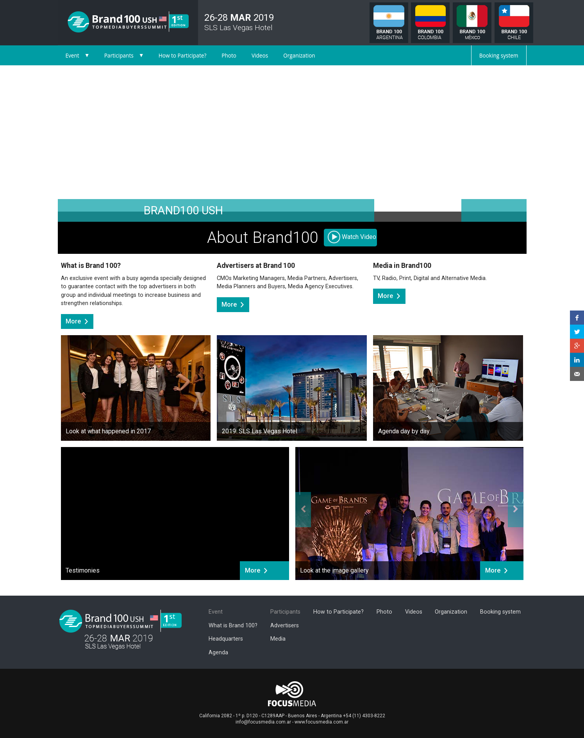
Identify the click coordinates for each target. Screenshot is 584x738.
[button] (93, 143)
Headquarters (226, 639)
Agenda (218, 652)
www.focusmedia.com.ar (321, 722)
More (73, 321)
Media (278, 639)
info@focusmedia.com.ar (263, 722)
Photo (228, 55)
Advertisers (284, 625)
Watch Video (359, 237)
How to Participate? (183, 55)
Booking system (498, 55)
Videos (260, 55)
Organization (299, 55)
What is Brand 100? (233, 625)
